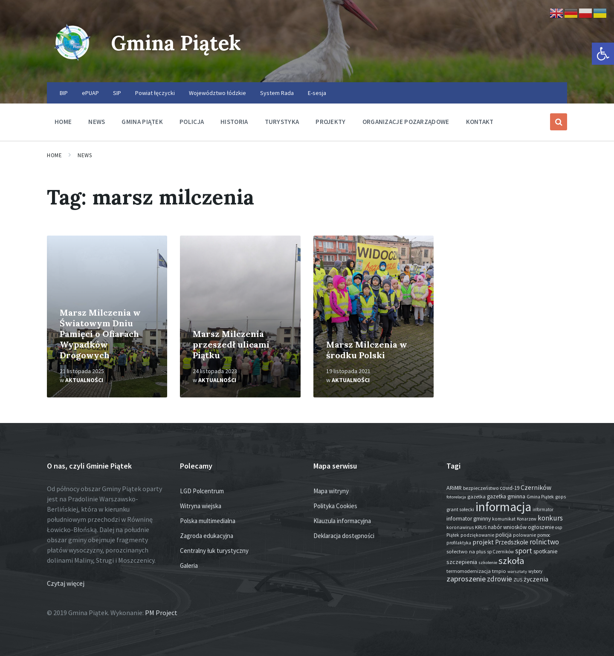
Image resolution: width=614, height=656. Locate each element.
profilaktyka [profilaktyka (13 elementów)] (458, 543)
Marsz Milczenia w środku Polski (366, 349)
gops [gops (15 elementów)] (560, 497)
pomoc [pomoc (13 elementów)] (543, 535)
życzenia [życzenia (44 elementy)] (536, 579)
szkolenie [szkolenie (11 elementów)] (487, 562)
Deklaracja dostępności (343, 536)
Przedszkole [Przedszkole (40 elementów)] (511, 542)
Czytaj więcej (65, 583)
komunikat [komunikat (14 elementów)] (504, 519)
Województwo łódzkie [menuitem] (217, 93)
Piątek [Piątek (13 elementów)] (452, 535)
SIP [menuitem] (117, 93)
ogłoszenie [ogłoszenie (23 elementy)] (541, 527)
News (85, 155)
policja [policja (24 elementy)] (503, 534)
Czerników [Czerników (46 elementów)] (536, 487)
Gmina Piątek (177, 43)
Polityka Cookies (335, 506)
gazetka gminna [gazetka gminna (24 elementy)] (506, 496)
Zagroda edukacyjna (206, 536)
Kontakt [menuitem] (480, 122)
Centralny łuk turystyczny (214, 551)
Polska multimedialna (207, 521)
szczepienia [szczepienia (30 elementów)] (461, 562)
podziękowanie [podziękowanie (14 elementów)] (477, 535)
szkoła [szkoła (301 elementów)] (511, 561)
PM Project (161, 612)
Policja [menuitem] (192, 122)
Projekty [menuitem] (330, 122)
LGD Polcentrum (202, 491)
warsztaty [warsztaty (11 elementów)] (517, 571)
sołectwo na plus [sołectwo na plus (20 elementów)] (466, 551)
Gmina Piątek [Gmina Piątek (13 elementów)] (540, 497)
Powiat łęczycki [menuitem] (155, 93)
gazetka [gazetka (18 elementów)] (476, 496)
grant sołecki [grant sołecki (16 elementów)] (460, 509)
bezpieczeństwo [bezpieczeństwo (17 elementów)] (480, 488)
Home (54, 155)
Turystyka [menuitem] (282, 122)
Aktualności (84, 380)
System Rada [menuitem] (277, 93)
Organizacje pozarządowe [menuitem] (405, 122)
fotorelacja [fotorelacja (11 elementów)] (456, 497)
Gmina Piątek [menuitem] (142, 122)
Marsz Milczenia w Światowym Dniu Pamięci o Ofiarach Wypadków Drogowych (100, 333)
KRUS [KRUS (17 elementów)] (481, 527)
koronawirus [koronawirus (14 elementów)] (460, 527)
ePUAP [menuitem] (90, 93)
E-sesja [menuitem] (317, 93)
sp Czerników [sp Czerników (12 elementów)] (500, 552)
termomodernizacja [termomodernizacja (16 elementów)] (468, 571)
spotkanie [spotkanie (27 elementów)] (545, 551)
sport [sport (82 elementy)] (523, 550)
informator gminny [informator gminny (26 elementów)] (468, 518)
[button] (603, 54)
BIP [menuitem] (64, 93)
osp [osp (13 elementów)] (558, 527)
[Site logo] (72, 65)
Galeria (189, 565)
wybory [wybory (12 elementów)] (535, 571)
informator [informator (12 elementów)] (543, 509)
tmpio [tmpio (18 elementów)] (499, 571)
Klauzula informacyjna (342, 521)
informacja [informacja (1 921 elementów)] (503, 507)
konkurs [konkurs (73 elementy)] (550, 518)
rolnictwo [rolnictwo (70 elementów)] (544, 542)
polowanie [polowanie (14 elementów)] (524, 535)
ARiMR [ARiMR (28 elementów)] (454, 488)
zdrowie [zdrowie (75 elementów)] (499, 579)
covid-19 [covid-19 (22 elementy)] (509, 488)
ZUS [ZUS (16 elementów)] (517, 579)
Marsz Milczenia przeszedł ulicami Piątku (231, 344)
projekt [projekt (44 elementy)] (483, 542)
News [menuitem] (96, 122)
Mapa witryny (331, 491)
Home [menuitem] (63, 122)
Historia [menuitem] (234, 122)
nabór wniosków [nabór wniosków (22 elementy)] (507, 527)
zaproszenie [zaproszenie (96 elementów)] (466, 579)
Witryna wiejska (200, 506)
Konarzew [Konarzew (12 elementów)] (526, 519)
